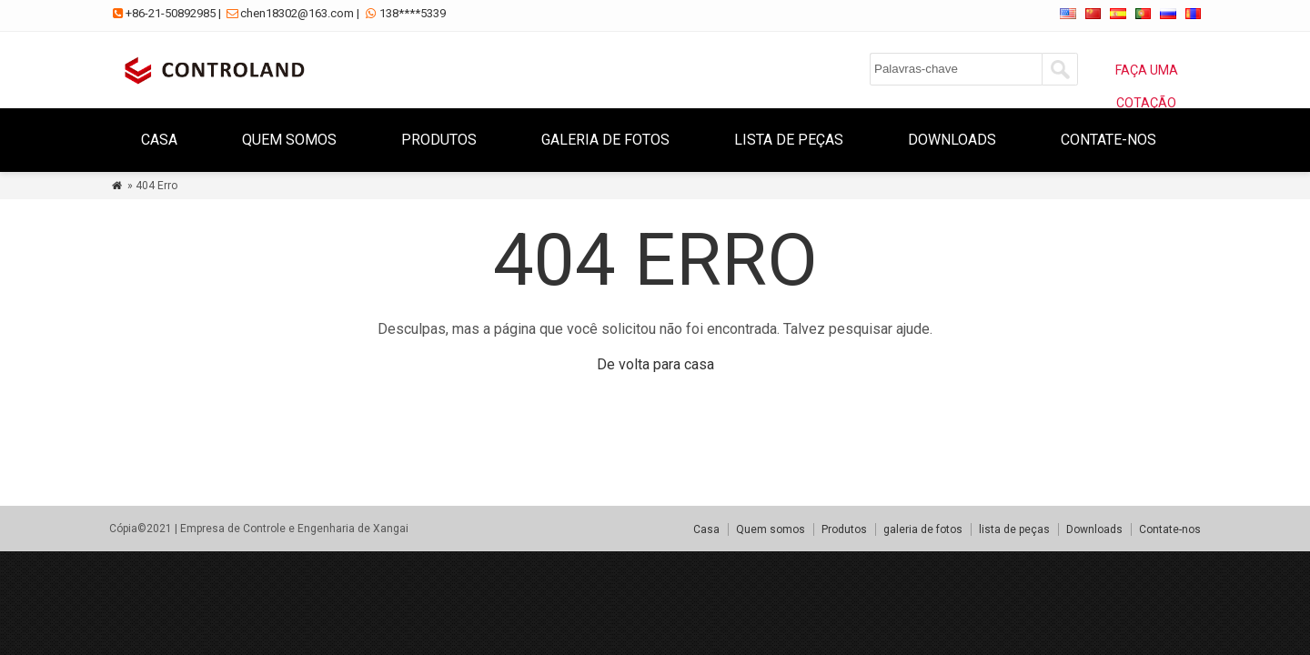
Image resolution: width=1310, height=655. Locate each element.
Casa (159, 139)
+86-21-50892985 (171, 13)
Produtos (439, 139)
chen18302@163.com (297, 13)
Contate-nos (1108, 139)
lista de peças (788, 139)
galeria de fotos (605, 139)
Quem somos (289, 139)
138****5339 (412, 13)
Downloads (952, 139)
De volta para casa (655, 364)
